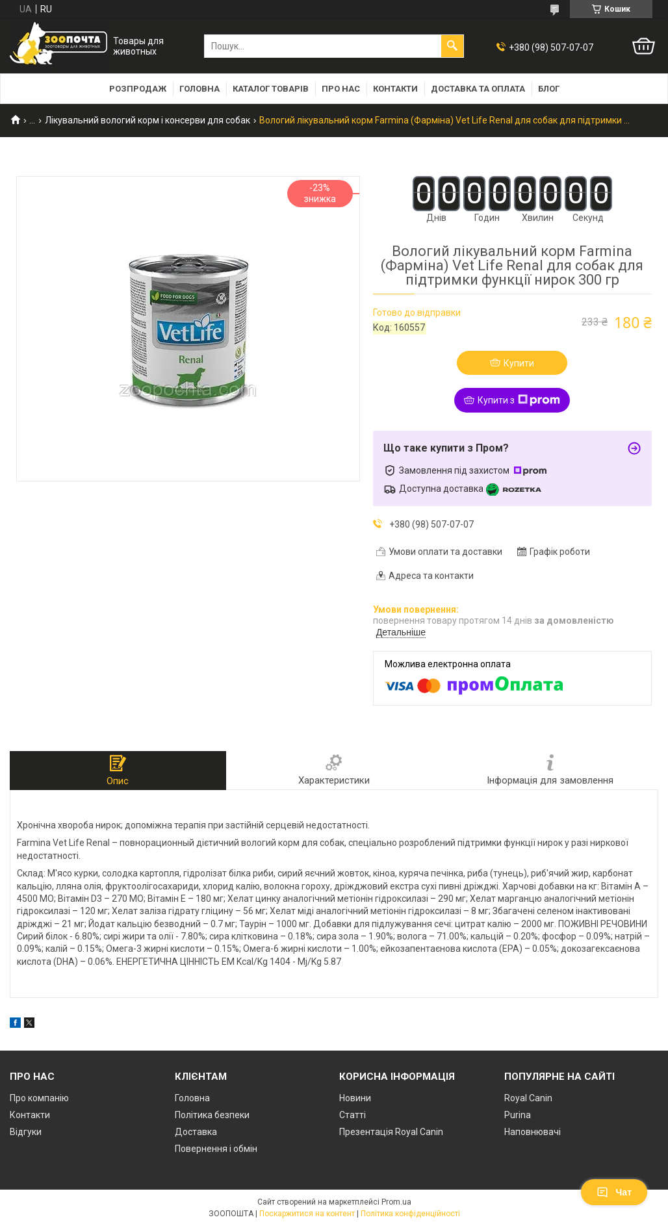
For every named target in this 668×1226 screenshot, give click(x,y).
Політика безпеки (212, 1115)
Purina (517, 1115)
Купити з (519, 400)
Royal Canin (528, 1098)
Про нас (341, 89)
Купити (519, 363)
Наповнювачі (532, 1132)
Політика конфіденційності (410, 1213)
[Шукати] (452, 46)
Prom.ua (396, 1202)
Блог (548, 89)
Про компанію (39, 1098)
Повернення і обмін (216, 1148)
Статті (352, 1115)
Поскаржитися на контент (307, 1213)
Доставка (196, 1132)
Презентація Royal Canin (391, 1132)
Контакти (395, 89)
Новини (355, 1098)
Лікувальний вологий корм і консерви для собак (147, 120)
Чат (614, 1192)
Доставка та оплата (478, 89)
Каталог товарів (271, 89)
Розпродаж (137, 89)
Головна (199, 89)
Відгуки (26, 1132)
